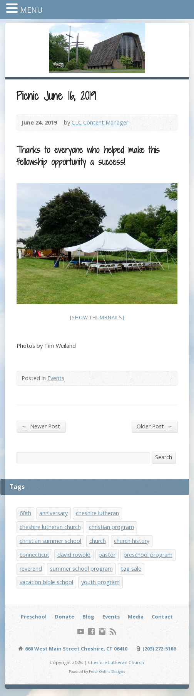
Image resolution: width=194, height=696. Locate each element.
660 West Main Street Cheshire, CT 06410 (75, 648)
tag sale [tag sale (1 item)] (131, 568)
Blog (88, 616)
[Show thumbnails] (97, 317)
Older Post (154, 426)
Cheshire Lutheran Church (116, 662)
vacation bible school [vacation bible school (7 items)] (46, 582)
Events (55, 378)
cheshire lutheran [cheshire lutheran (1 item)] (97, 513)
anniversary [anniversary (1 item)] (53, 513)
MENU (31, 10)
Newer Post (41, 426)
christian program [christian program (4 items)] (111, 527)
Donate (64, 616)
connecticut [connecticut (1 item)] (34, 554)
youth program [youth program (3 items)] (100, 582)
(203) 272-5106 (158, 648)
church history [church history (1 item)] (131, 540)
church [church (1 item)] (97, 540)
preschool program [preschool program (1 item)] (148, 554)
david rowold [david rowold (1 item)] (73, 554)
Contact (162, 616)
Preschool (34, 616)
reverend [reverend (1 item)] (31, 568)
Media (136, 616)
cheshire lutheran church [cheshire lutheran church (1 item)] (50, 527)
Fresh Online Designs (107, 671)
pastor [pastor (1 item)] (107, 554)
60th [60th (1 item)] (25, 513)
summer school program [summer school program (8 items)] (81, 568)
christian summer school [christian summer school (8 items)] (50, 540)
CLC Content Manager (100, 122)
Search (163, 457)
